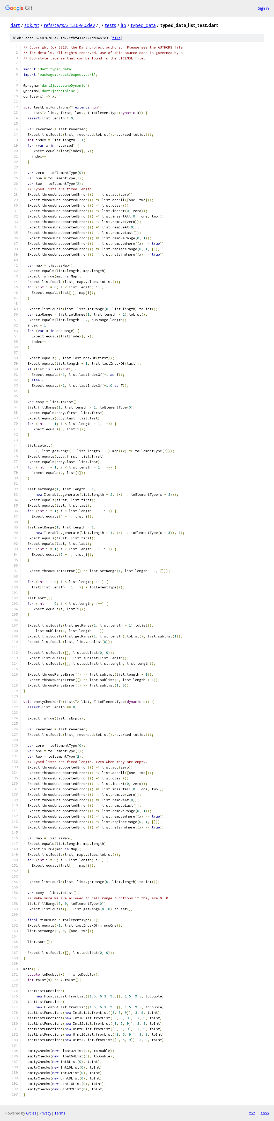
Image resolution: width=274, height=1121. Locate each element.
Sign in (263, 8)
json (265, 1113)
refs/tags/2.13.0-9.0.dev (69, 25)
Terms (59, 1113)
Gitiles (31, 1113)
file (116, 38)
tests (110, 25)
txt (252, 1113)
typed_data (143, 25)
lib (123, 25)
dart (15, 25)
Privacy (45, 1113)
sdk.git (31, 25)
